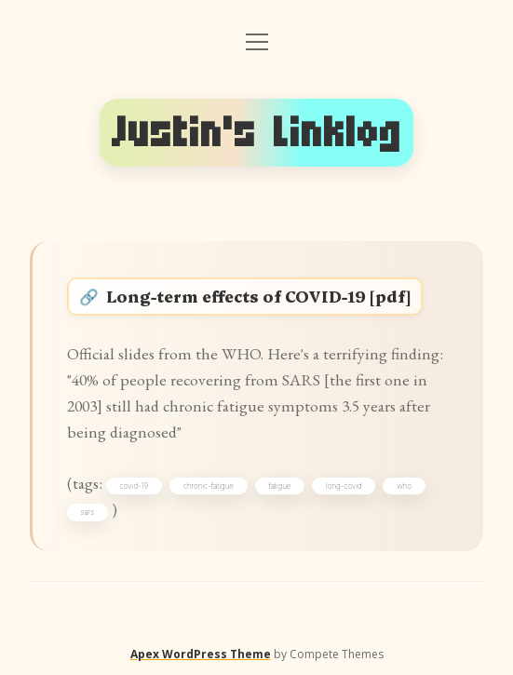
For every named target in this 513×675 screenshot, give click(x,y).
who (404, 486)
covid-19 (134, 486)
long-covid (344, 486)
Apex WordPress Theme (200, 654)
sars (88, 512)
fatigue (279, 486)
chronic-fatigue (208, 486)
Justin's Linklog (257, 132)
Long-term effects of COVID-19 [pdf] (258, 295)
